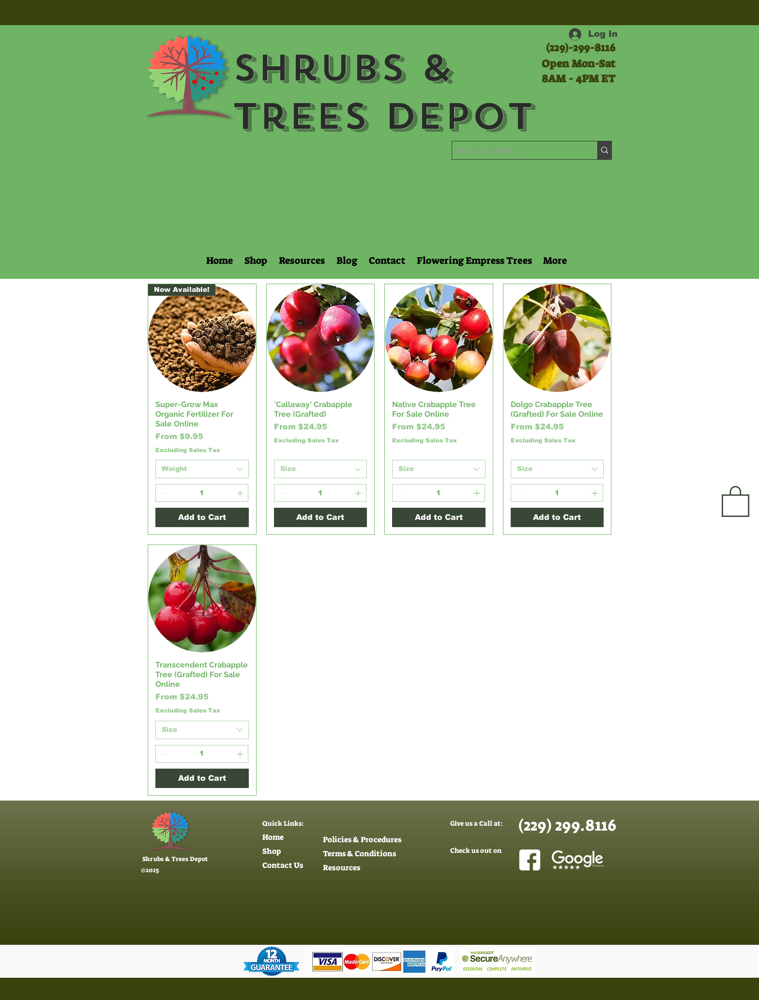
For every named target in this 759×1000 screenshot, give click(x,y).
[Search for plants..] (516, 150)
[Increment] (241, 493)
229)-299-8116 (582, 48)
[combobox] (202, 469)
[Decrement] (163, 493)
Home (273, 837)
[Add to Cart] (202, 517)
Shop (271, 851)
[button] (301, 260)
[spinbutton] (202, 493)
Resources (341, 868)
